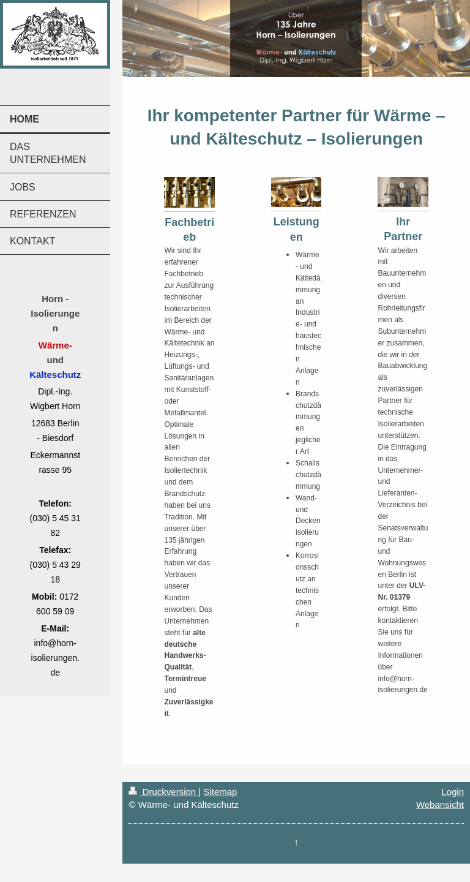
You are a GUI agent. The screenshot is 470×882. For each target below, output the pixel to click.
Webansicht (440, 804)
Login (452, 791)
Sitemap (220, 791)
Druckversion (163, 791)
